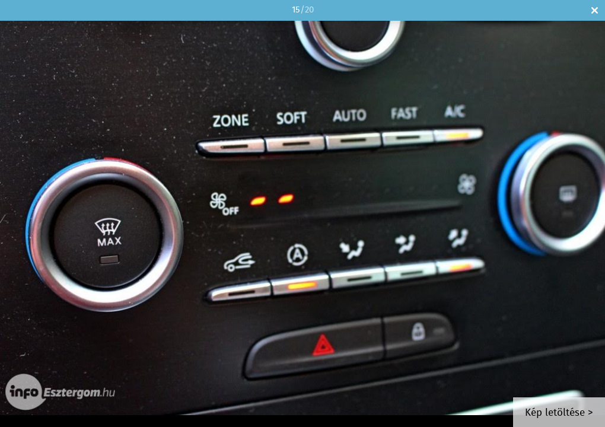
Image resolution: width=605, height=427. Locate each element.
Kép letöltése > (559, 413)
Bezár (594, 10)
